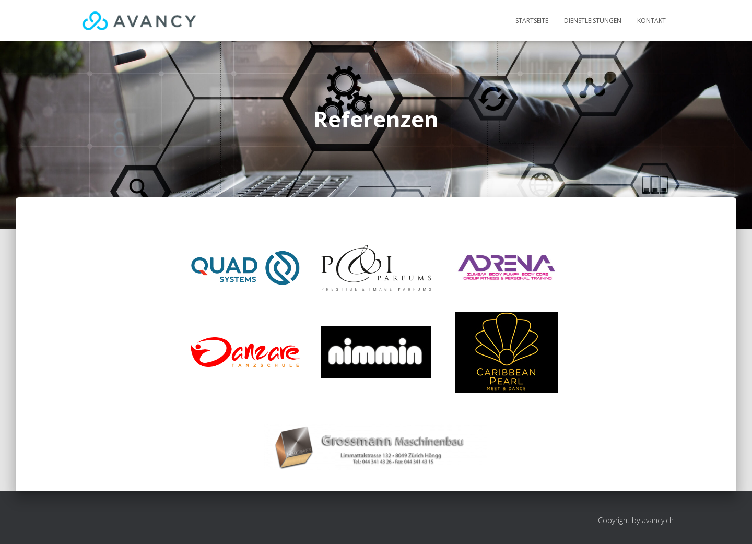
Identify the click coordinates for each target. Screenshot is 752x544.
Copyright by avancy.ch (636, 520)
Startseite (531, 20)
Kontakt (651, 20)
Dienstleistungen (592, 20)
